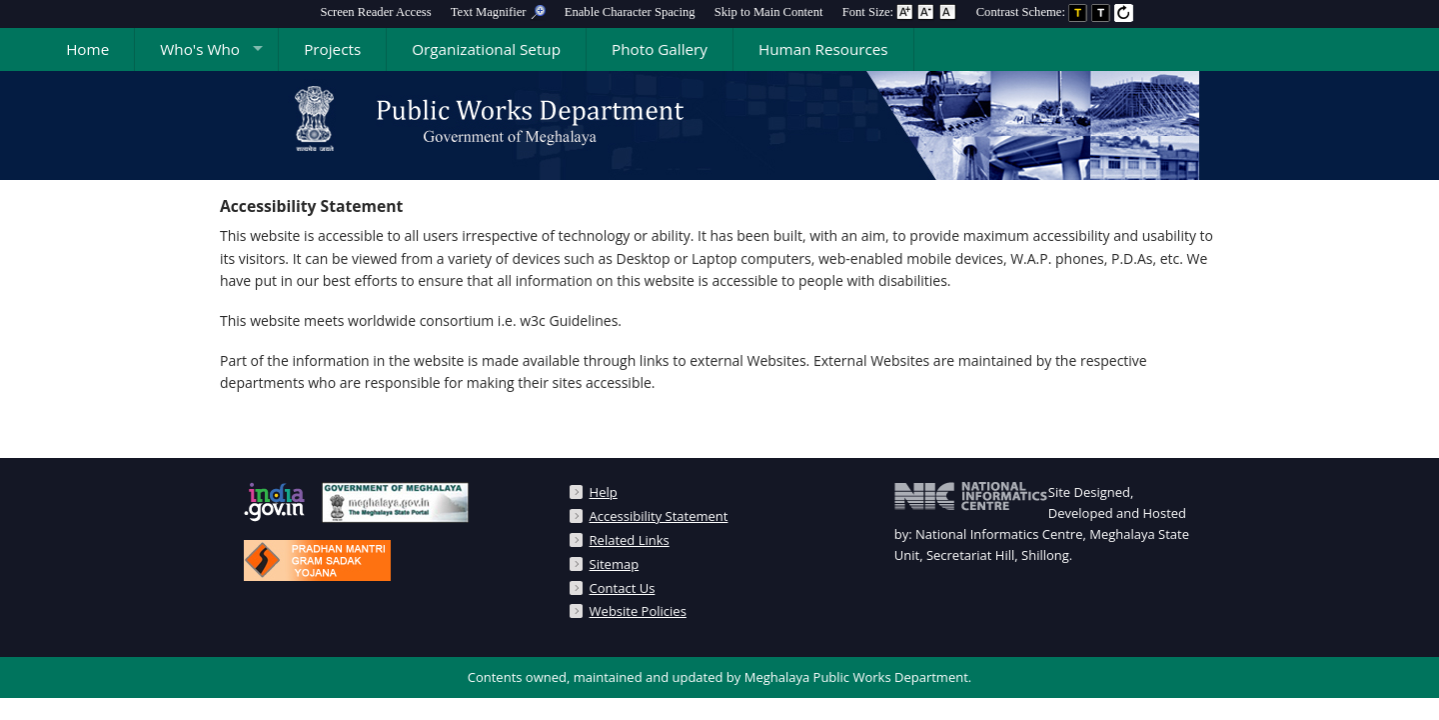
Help (604, 492)
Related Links (630, 540)
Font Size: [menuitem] (899, 12)
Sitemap (615, 564)
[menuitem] (375, 12)
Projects (332, 49)
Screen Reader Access (375, 12)
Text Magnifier (498, 12)
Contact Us (623, 588)
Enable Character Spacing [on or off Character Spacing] (630, 12)
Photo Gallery (660, 49)
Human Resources (823, 49)
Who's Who (200, 49)
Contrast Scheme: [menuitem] (1055, 12)
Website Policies (638, 611)
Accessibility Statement (659, 516)
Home (87, 49)
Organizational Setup (486, 49)
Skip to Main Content (769, 12)
